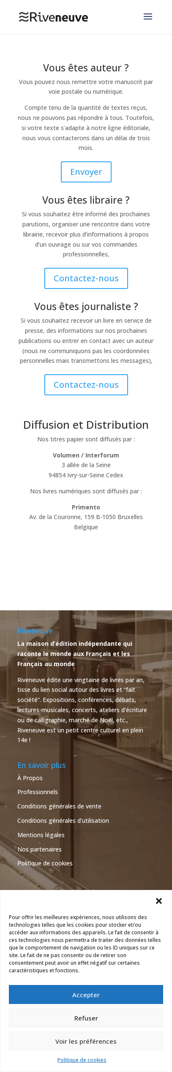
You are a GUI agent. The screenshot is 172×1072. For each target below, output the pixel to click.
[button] (159, 901)
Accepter (86, 994)
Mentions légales (41, 835)
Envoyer (86, 171)
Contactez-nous (86, 278)
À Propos (30, 778)
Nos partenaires (39, 849)
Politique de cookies (81, 1060)
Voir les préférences (86, 1041)
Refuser (86, 1018)
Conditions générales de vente (59, 806)
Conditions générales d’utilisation (63, 820)
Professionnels (37, 792)
